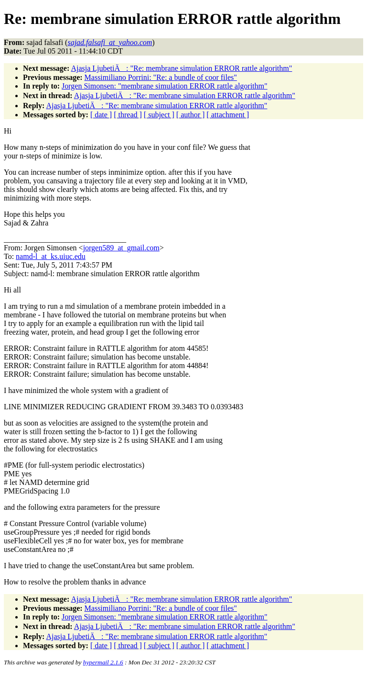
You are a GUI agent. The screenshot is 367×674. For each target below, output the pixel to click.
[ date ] (101, 115)
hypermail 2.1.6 (103, 662)
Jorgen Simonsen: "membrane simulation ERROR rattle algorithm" (165, 86)
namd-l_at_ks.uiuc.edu (51, 256)
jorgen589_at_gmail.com (121, 248)
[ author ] (190, 115)
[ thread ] (128, 115)
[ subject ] (159, 115)
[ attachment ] (227, 115)
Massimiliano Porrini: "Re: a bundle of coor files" (161, 77)
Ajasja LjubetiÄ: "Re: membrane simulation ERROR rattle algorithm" (181, 68)
